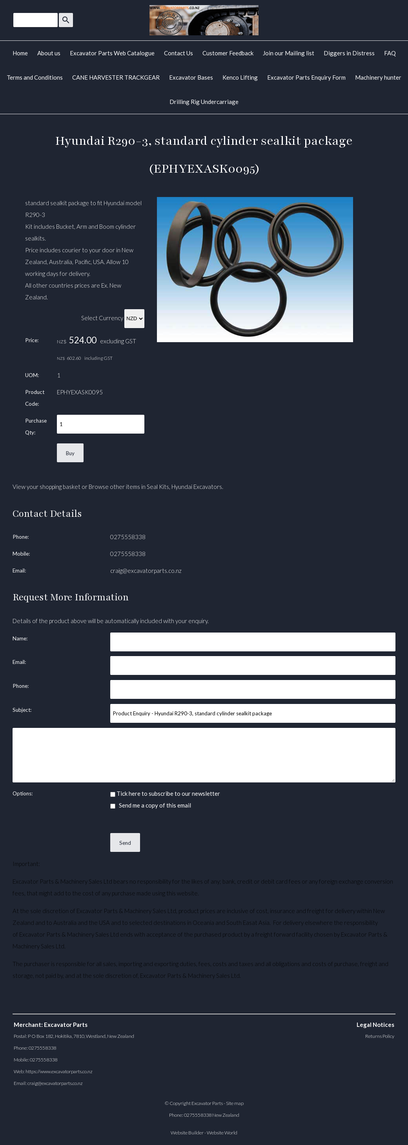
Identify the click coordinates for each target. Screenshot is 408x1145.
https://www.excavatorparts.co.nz (59, 1071)
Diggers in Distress (349, 53)
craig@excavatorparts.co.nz (146, 570)
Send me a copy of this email (150, 805)
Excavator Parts (207, 1103)
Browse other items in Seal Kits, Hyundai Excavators (155, 486)
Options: (23, 793)
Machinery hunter (378, 77)
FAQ (390, 53)
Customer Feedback (227, 53)
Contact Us (178, 53)
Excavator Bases (191, 77)
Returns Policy (379, 1036)
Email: (19, 570)
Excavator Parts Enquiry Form (306, 77)
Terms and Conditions (35, 77)
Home (20, 53)
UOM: (32, 375)
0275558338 (128, 536)
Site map (235, 1103)
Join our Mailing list (288, 53)
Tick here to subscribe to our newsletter (165, 793)
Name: (20, 638)
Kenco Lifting (240, 77)
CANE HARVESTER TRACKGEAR (116, 77)
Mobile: (21, 554)
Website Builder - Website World (204, 1133)
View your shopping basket (46, 486)
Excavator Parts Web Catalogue (112, 53)
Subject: (22, 710)
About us (48, 53)
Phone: (21, 537)
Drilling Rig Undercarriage (204, 101)
